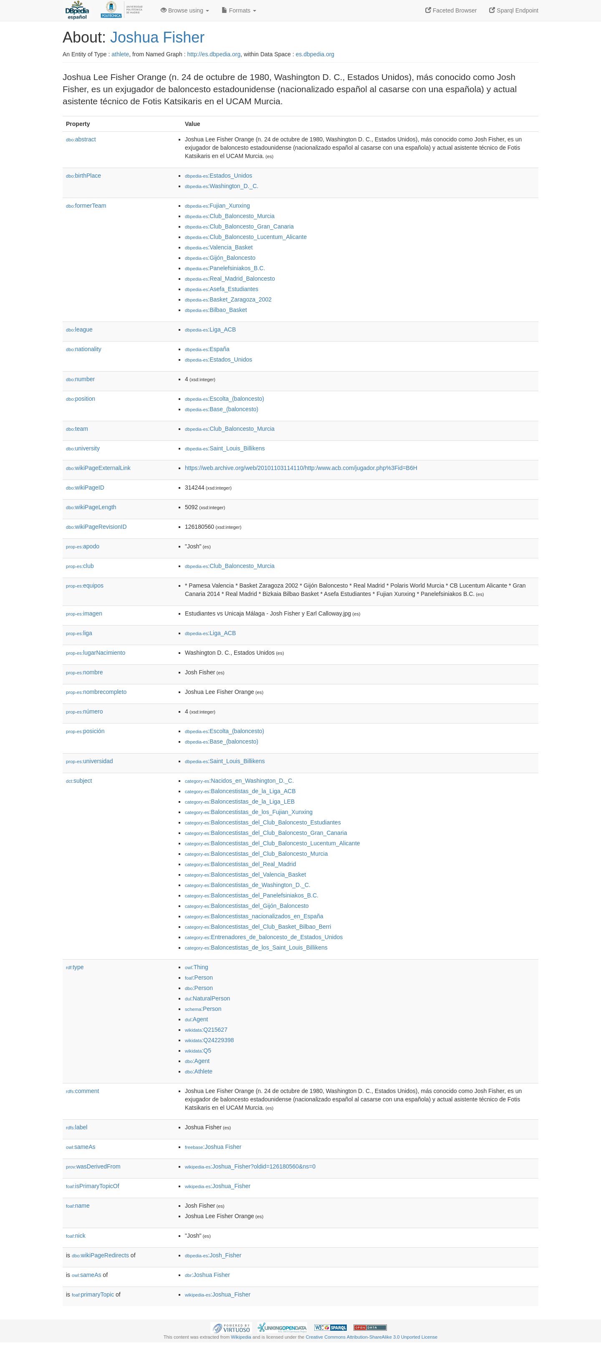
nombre (84, 672)
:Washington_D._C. (221, 186)
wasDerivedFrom (93, 1166)
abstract (81, 139)
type (75, 967)
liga (79, 633)
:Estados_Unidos (218, 175)
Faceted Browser (451, 10)
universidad (89, 761)
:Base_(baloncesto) (221, 409)
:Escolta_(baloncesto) (224, 398)
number (80, 379)
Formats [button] (239, 10)
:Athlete (198, 1071)
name (78, 1205)
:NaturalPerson (207, 998)
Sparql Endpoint (513, 10)
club (80, 566)
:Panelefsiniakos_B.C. (225, 268)
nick (76, 1235)
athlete (120, 54)
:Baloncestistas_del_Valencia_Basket (245, 874)
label (76, 1127)
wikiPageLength (91, 507)
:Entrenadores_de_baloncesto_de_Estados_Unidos (264, 937)
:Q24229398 (209, 1040)
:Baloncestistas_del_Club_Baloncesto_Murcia (256, 853)
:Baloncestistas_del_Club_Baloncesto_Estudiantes (263, 822)
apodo (82, 546)
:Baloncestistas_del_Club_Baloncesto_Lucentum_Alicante (272, 843)
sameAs (80, 1146)
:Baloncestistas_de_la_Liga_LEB (240, 801)
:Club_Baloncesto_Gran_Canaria (239, 226)
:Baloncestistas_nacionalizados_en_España (254, 916)
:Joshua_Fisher (217, 1186)
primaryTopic (93, 1294)
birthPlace (83, 175)
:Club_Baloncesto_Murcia (230, 216)
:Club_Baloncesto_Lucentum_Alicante (246, 237)
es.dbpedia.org (315, 54)
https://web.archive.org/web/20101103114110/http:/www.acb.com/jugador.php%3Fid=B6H (301, 468)
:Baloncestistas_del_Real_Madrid (240, 864)
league (79, 329)
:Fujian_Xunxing (217, 205)
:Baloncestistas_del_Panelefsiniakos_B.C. (251, 895)
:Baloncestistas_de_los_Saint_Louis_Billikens (256, 947)
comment (82, 1091)
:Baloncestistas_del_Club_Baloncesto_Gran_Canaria (266, 832)
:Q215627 (206, 1029)
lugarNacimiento (95, 652)
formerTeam (86, 205)
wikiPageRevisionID (96, 526)
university (83, 448)
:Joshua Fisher (213, 1146)
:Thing (196, 967)
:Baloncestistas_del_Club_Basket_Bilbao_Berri (258, 926)
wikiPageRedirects (100, 1255)
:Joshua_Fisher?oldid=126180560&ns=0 (250, 1166)
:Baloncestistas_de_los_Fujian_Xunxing (249, 812)
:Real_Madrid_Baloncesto (230, 278)
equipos (85, 585)
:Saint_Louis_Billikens (225, 448)
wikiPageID (85, 487)
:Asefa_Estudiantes (221, 289)
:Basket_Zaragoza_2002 (228, 299)
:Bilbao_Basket (216, 310)
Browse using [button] (185, 10)
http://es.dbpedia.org (214, 54)
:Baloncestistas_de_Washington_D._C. (248, 885)
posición (85, 731)
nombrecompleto (96, 692)
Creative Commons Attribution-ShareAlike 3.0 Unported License (371, 1336)
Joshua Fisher (157, 37)
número (84, 711)
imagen (84, 613)
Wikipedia (241, 1336)
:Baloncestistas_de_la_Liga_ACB (240, 791)
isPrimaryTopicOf (92, 1186)
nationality (83, 349)
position (80, 398)
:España (207, 349)
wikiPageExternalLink (98, 468)
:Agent (196, 1019)
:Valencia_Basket (219, 247)
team (77, 428)
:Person (199, 977)
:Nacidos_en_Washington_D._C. (239, 780)
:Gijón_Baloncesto (220, 257)
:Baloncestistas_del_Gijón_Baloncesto (247, 905)
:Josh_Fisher (213, 1255)
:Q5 (198, 1050)
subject (79, 780)
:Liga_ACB (210, 329)
